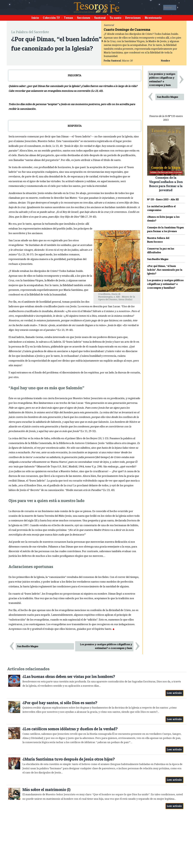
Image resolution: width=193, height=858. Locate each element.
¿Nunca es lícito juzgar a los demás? (163, 218)
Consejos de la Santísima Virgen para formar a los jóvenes (165, 229)
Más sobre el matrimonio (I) (46, 789)
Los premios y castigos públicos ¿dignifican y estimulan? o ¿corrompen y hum (106, 646)
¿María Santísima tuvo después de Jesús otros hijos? (68, 759)
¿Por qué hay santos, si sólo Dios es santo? (59, 702)
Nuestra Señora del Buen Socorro (158, 239)
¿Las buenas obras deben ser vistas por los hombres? (68, 676)
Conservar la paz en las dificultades (160, 250)
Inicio (35, 17)
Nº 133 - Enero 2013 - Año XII (163, 199)
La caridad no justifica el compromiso (161, 208)
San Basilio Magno (27, 646)
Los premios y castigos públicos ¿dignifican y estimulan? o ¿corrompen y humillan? (165, 284)
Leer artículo (174, 692)
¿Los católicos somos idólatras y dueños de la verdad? (70, 728)
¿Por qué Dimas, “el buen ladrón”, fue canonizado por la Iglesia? (164, 270)
